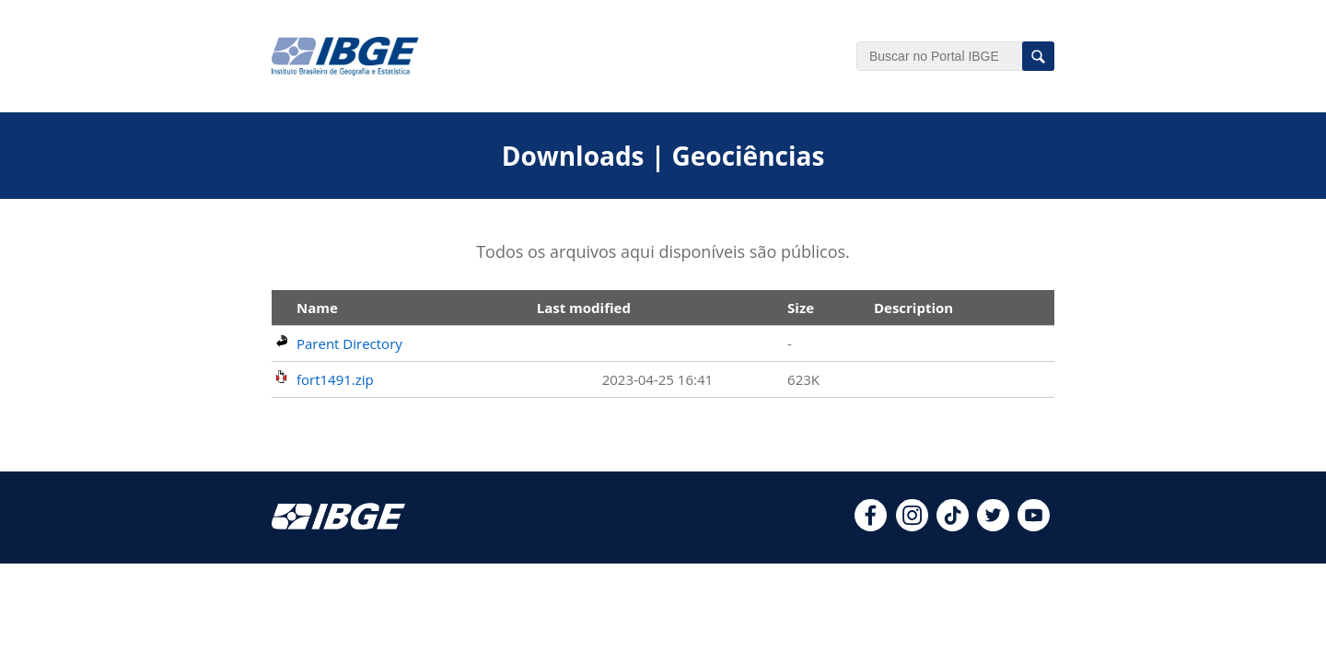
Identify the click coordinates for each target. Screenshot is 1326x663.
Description (913, 307)
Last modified (584, 307)
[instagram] (912, 526)
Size (800, 307)
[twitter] (993, 526)
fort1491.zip (335, 379)
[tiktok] (952, 526)
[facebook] (871, 526)
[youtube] (1034, 526)
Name (317, 307)
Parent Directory (349, 343)
